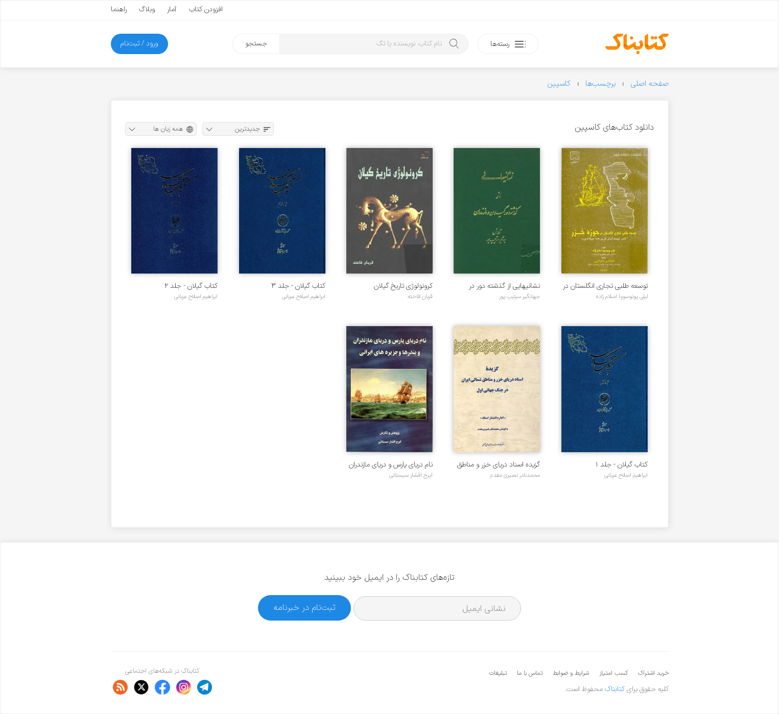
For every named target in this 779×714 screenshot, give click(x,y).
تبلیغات (498, 673)
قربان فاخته (420, 296)
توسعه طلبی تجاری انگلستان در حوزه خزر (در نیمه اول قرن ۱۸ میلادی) (605, 286)
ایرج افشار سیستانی (411, 475)
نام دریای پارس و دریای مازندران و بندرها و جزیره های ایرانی (391, 464)
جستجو (256, 43)
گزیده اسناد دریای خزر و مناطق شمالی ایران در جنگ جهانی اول (497, 464)
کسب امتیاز (613, 673)
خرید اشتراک (653, 673)
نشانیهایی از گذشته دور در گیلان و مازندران (504, 286)
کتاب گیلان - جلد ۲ (191, 286)
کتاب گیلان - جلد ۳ (298, 286)
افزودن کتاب (206, 9)
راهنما (119, 9)
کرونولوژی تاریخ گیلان (403, 286)
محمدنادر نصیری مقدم (515, 475)
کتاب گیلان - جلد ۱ (622, 464)
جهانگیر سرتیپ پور (519, 296)
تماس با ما (529, 673)
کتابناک (615, 689)
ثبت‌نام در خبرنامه (305, 607)
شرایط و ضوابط (571, 673)
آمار (172, 9)
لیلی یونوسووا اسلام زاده (622, 296)
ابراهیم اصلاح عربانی (303, 296)
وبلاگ (147, 9)
